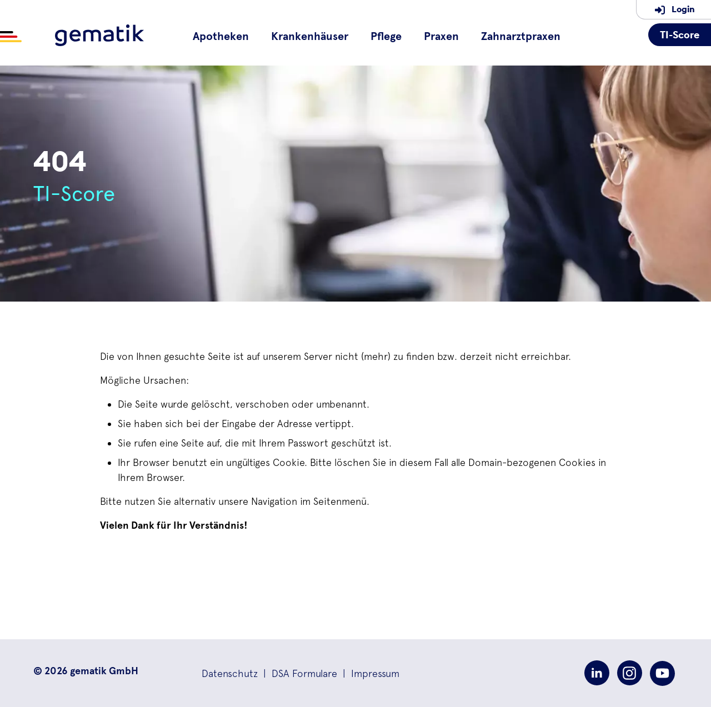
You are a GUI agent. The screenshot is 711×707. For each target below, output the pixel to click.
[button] (230, 673)
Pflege (386, 37)
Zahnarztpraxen (520, 37)
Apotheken (221, 37)
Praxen (441, 37)
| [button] (297, 673)
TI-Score (679, 34)
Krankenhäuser (309, 37)
